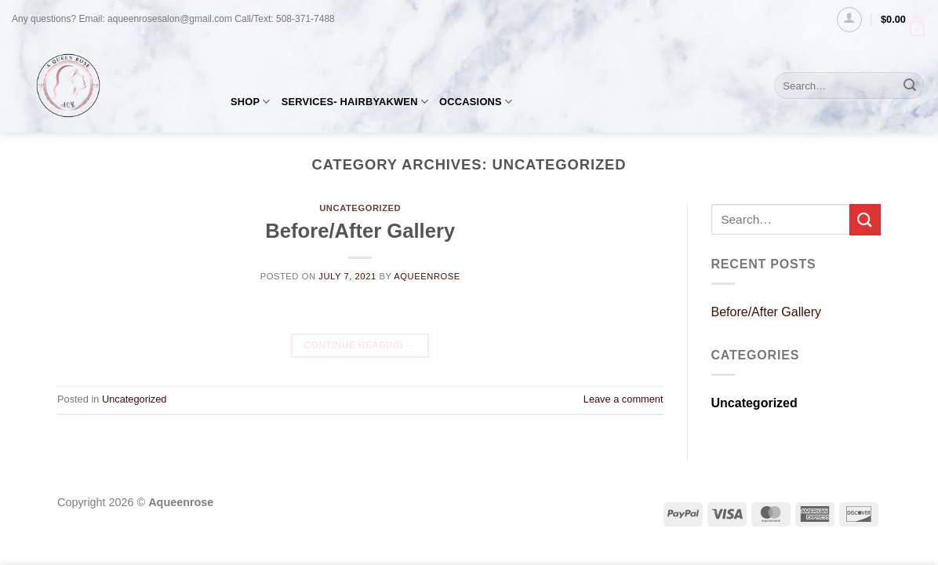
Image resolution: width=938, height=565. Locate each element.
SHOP (251, 101)
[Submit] (909, 85)
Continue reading (360, 345)
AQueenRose (427, 276)
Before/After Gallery (360, 231)
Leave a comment (624, 399)
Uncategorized (360, 208)
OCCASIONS (475, 101)
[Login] (849, 19)
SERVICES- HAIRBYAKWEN (355, 101)
